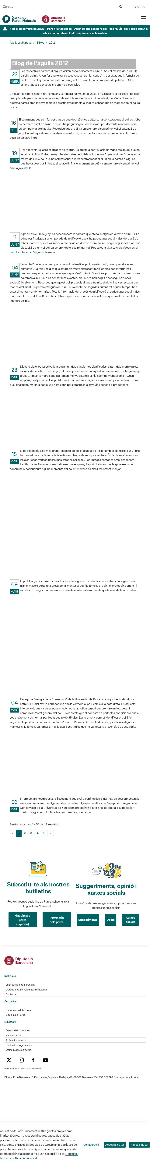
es (143, 7)
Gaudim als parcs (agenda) (22, 920)
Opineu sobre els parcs (18, 1049)
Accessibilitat (33, 1068)
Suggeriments (87, 920)
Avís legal (20, 1068)
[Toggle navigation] (143, 18)
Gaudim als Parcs (15, 1014)
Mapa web (9, 1068)
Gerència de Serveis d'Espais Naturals (26, 989)
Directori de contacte (18, 1030)
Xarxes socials (130, 920)
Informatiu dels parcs (57, 920)
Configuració (91, 1144)
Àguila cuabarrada (21, 42)
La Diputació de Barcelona (20, 984)
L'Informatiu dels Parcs (18, 1010)
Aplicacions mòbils (16, 1040)
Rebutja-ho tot (139, 1144)
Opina (110, 920)
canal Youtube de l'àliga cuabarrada (32, 252)
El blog (40, 42)
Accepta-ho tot (114, 1144)
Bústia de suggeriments (19, 1045)
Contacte (11, 994)
